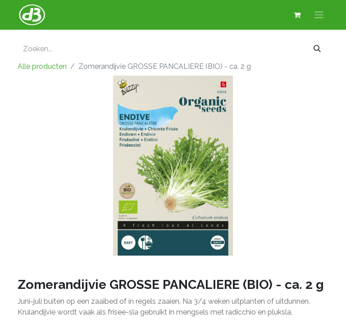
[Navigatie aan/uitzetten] (319, 15)
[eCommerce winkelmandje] (297, 15)
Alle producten (42, 66)
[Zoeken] (317, 49)
